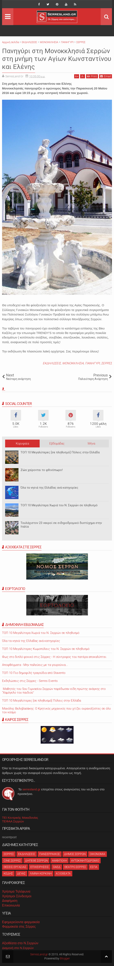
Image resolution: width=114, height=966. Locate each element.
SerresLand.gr (39, 954)
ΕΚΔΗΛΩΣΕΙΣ (52, 363)
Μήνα (91, 443)
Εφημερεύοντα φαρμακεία (21, 922)
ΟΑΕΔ (56, 867)
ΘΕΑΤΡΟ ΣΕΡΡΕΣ (75, 867)
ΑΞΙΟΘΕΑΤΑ (63, 873)
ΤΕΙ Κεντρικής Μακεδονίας (20, 817)
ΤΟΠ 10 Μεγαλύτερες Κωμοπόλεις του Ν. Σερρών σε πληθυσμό (45, 649)
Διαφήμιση (9, 900)
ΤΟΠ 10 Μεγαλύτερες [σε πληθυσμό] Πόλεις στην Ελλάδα (60, 452)
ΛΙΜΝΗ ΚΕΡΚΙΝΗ (41, 873)
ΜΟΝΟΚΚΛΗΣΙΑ (73, 363)
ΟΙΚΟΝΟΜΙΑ (97, 854)
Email (105, 76)
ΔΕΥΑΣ (21, 873)
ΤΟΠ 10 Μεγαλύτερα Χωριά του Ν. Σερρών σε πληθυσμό (59, 505)
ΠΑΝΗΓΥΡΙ (92, 363)
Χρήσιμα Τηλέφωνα (16, 891)
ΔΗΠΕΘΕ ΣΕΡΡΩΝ (36, 860)
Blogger (65, 958)
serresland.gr (31, 789)
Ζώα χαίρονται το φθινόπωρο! (42, 470)
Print (92, 76)
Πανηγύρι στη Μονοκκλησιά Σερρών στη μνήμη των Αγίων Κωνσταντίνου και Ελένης (56, 59)
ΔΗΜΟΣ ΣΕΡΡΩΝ (75, 854)
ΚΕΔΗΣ (8, 873)
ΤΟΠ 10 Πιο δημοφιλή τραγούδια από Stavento (33, 673)
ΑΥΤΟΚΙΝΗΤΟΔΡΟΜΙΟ (85, 860)
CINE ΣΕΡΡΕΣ (12, 860)
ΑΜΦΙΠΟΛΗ (59, 860)
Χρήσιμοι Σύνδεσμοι (16, 896)
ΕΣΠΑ (93, 867)
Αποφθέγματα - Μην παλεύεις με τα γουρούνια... (35, 665)
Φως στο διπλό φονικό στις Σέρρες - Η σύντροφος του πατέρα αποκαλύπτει (54, 657)
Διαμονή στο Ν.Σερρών (18, 948)
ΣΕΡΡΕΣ (106, 363)
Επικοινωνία (11, 905)
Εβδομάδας (56, 443)
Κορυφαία (22, 443)
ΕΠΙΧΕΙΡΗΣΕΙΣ (39, 867)
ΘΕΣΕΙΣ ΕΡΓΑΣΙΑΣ (15, 867)
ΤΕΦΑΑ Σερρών (13, 821)
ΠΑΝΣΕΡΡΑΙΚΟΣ (49, 854)
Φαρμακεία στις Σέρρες (19, 926)
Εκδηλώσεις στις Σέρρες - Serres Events (30, 681)
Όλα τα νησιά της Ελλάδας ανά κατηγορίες (49, 487)
